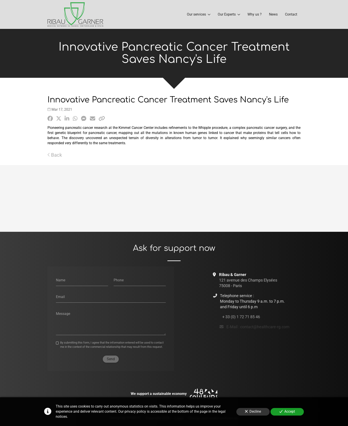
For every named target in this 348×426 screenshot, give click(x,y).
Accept (287, 411)
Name (60, 280)
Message (63, 313)
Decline (253, 411)
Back (54, 155)
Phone (119, 280)
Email (60, 297)
